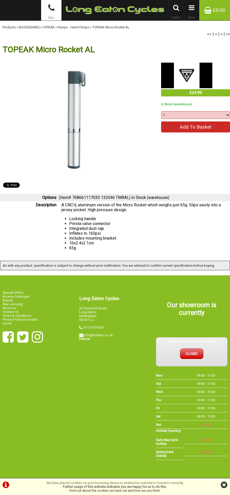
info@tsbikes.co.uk (98, 335)
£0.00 (214, 10)
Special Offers (13, 293)
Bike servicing (13, 304)
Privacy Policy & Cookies (20, 319)
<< (209, 34)
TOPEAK (49, 27)
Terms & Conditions (17, 316)
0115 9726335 (93, 327)
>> (228, 34)
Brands (8, 300)
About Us (9, 308)
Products (9, 27)
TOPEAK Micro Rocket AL (111, 27)
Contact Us (11, 312)
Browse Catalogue (16, 296)
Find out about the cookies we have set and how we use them (114, 490)
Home (7, 323)
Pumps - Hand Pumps (73, 27)
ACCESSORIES (29, 27)
